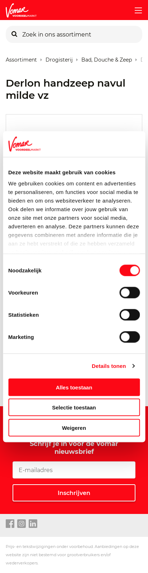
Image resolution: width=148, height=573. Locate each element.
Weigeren (74, 427)
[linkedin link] (33, 524)
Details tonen (109, 366)
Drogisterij (59, 58)
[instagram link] (21, 524)
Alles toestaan (74, 387)
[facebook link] (10, 524)
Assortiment (21, 58)
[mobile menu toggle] (135, 10)
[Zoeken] (14, 34)
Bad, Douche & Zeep (106, 58)
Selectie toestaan (74, 407)
